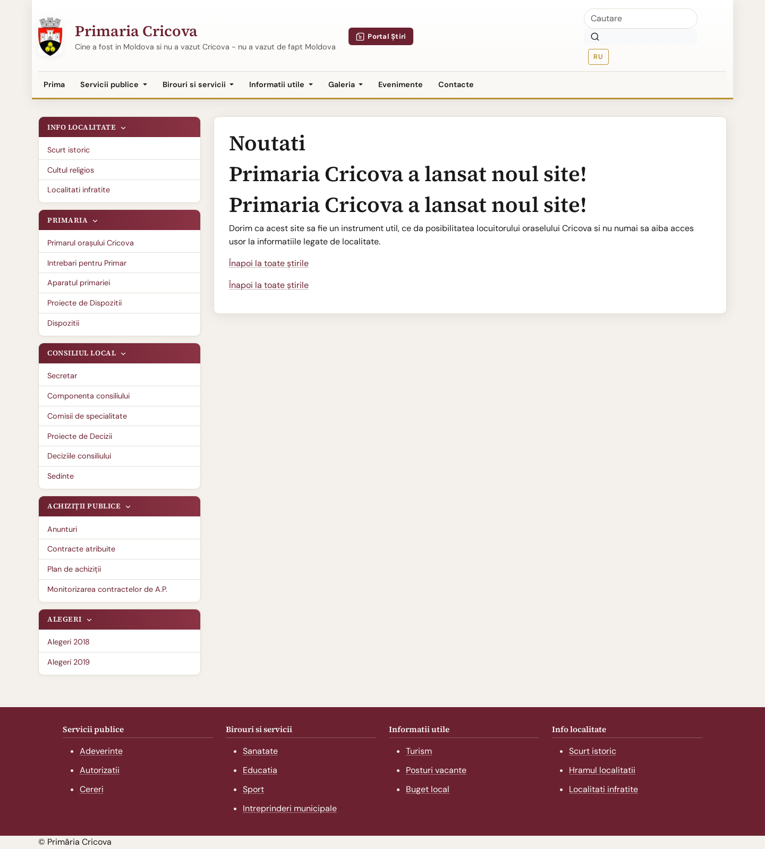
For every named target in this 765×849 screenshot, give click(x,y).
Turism (419, 751)
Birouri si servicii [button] (195, 84)
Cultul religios (70, 170)
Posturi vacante (436, 770)
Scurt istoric (68, 150)
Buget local (427, 789)
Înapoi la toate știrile (269, 263)
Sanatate (260, 751)
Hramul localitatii (602, 770)
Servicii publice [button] (110, 84)
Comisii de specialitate (87, 416)
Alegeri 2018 (68, 642)
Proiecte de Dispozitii (84, 303)
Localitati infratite (78, 189)
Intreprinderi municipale (290, 808)
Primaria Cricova (136, 31)
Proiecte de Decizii (79, 436)
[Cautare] (641, 19)
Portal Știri (381, 36)
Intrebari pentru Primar (86, 263)
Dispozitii (63, 323)
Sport (253, 789)
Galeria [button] (342, 84)
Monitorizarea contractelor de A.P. (107, 589)
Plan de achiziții (74, 569)
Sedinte (60, 476)
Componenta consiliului (88, 396)
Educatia (260, 770)
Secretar (62, 375)
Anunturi (62, 529)
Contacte (456, 84)
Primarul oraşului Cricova (90, 243)
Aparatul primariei (78, 282)
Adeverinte (101, 751)
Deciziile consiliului (79, 456)
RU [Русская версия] (598, 56)
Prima (54, 84)
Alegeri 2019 (68, 662)
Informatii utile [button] (278, 84)
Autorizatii (100, 770)
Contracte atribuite (81, 549)
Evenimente (400, 84)
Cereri (92, 789)
